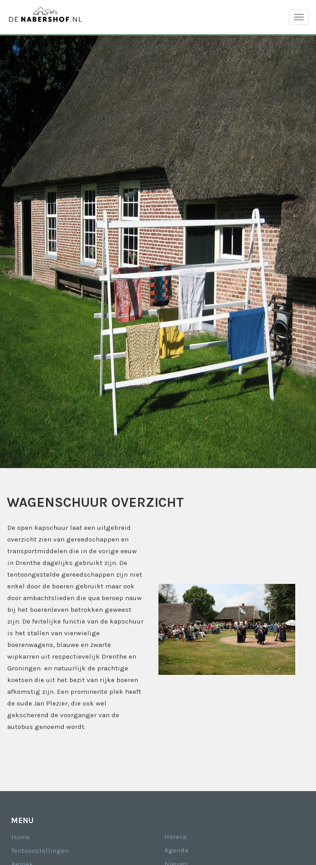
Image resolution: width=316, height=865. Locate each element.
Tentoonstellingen (40, 851)
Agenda (176, 850)
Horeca (175, 837)
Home (20, 837)
